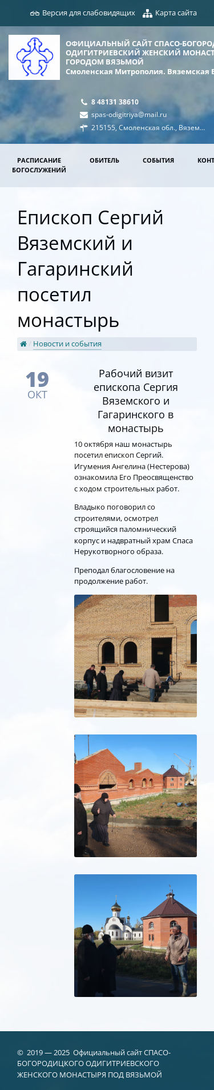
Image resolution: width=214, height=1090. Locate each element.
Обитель (104, 160)
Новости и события (67, 343)
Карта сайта (176, 12)
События (158, 160)
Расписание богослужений (39, 165)
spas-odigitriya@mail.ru (129, 114)
